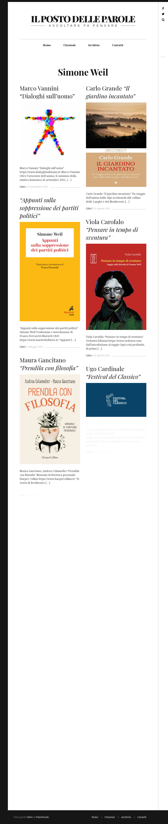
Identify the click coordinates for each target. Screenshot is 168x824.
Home (47, 45)
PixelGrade (42, 817)
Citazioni (69, 45)
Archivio (94, 45)
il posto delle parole (83, 19)
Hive (30, 817)
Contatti (117, 45)
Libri (22, 186)
